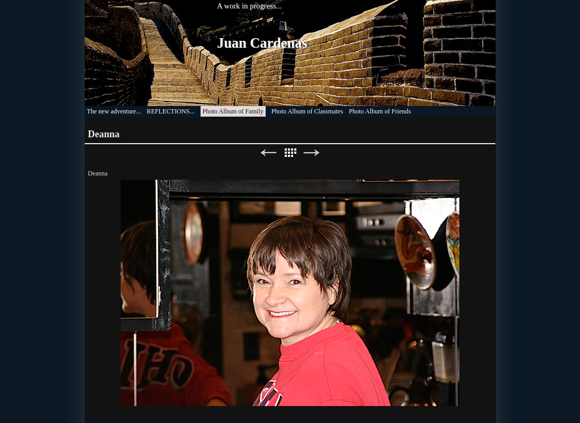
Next (312, 152)
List (290, 152)
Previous (268, 152)
